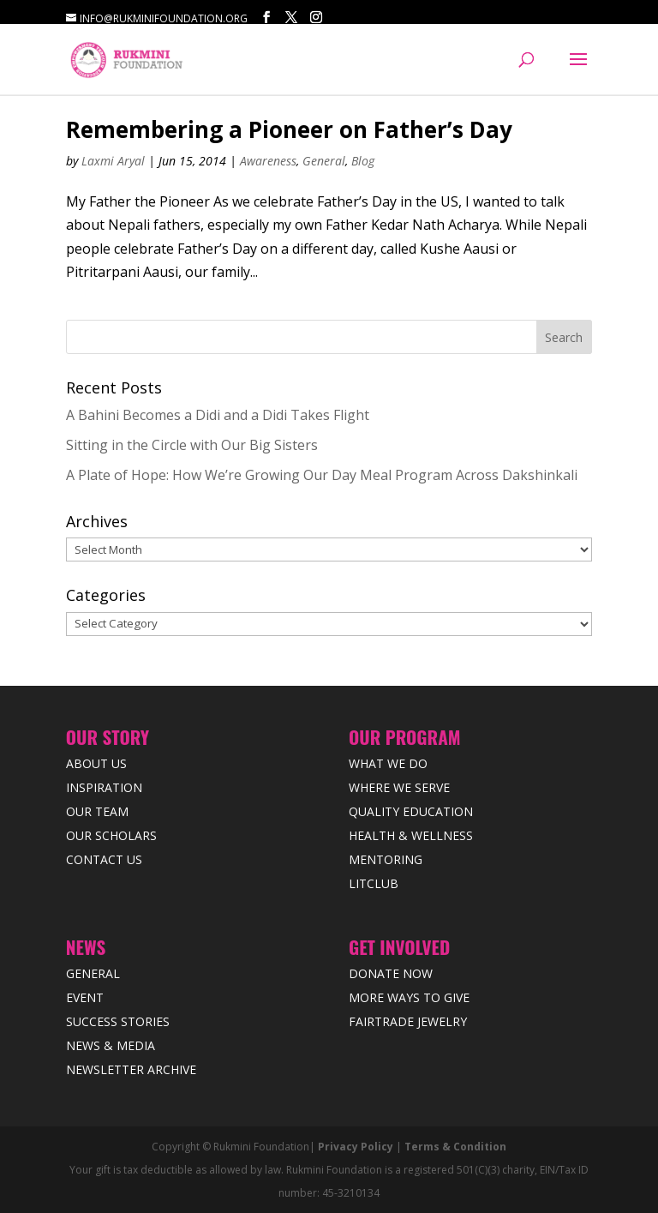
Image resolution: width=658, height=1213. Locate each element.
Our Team (97, 811)
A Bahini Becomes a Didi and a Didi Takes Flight (217, 414)
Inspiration (104, 787)
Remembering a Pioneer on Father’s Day (289, 129)
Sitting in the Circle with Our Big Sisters (192, 444)
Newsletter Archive (131, 1069)
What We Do (388, 763)
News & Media (110, 1045)
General (323, 161)
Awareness (268, 161)
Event (85, 997)
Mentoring (385, 859)
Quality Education (411, 811)
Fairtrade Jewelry (408, 1021)
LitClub (373, 883)
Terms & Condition (455, 1146)
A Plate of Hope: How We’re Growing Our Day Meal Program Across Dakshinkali (321, 474)
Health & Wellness (411, 835)
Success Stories (118, 1021)
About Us (96, 763)
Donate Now (391, 973)
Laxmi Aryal (113, 161)
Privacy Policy (355, 1146)
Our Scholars (111, 835)
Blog (362, 161)
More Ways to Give (409, 997)
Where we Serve (399, 787)
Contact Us (104, 859)
